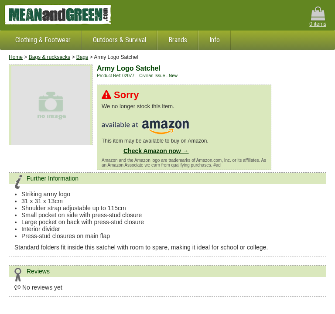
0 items (317, 17)
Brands (177, 40)
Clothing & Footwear (43, 40)
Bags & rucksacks (49, 57)
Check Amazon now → (156, 150)
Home (16, 57)
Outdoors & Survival (119, 40)
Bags (82, 57)
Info (214, 40)
